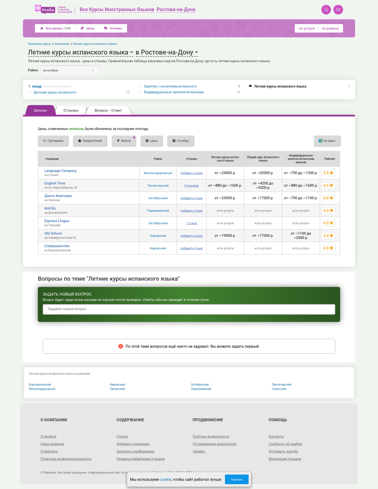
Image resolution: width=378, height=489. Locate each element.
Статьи (122, 436)
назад (51, 86)
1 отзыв (191, 223)
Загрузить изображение (136, 451)
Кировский (158, 236)
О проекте (48, 436)
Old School (53, 233)
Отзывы (113, 28)
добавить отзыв (191, 173)
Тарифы (199, 451)
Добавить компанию (133, 444)
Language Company (60, 171)
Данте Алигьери (58, 196)
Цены (87, 28)
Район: (33, 70)
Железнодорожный (158, 173)
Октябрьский (158, 198)
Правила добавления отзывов (141, 459)
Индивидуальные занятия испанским (174, 92)
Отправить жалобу (283, 451)
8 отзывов (191, 185)
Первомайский (158, 210)
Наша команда (52, 444)
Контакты (276, 436)
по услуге (307, 28)
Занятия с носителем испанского (170, 86)
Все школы (55, 28)
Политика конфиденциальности (65, 459)
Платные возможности (211, 436)
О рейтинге (49, 451)
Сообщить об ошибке (285, 444)
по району (330, 28)
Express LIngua (56, 221)
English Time (54, 183)
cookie (165, 479)
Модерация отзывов (285, 459)
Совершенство (56, 246)
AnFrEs (50, 208)
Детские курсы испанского (55, 92)
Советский (279, 389)
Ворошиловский (40, 384)
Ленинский (117, 389)
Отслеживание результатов (214, 444)
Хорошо (237, 479)
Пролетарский (158, 185)
